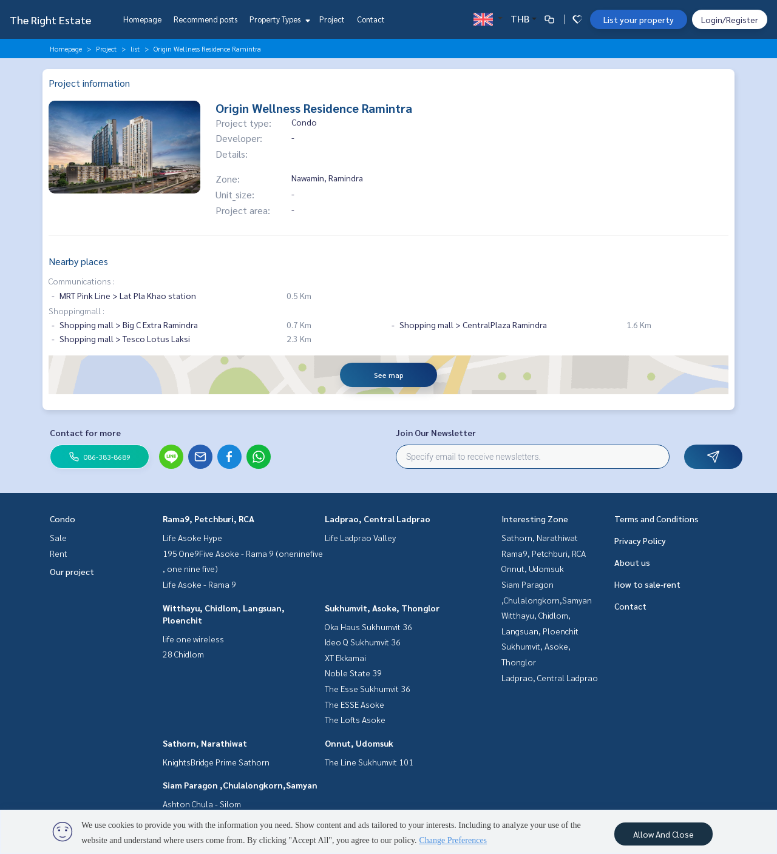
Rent (58, 553)
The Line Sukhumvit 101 (369, 761)
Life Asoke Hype (192, 537)
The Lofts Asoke (355, 719)
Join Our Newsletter (436, 432)
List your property (638, 19)
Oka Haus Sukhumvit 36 (368, 626)
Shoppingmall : (76, 310)
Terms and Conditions (656, 518)
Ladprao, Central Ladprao (377, 518)
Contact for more (85, 432)
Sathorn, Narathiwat (205, 743)
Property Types (278, 19)
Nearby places (78, 261)
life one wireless (193, 638)
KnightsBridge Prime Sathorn (216, 761)
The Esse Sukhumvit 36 (367, 688)
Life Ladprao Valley (360, 537)
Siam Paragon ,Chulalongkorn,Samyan (240, 784)
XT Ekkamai (345, 657)
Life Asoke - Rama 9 (199, 584)
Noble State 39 (353, 672)
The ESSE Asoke (354, 704)
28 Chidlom (183, 653)
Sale (58, 537)
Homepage (142, 19)
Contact (371, 19)
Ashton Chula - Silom (202, 803)
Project (332, 19)
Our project (72, 571)
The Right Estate (50, 20)
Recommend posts (205, 19)
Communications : (82, 280)
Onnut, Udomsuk (359, 743)
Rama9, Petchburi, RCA (208, 518)
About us (632, 562)
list (135, 48)
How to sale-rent (647, 584)
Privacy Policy (640, 540)
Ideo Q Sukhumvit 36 (363, 641)
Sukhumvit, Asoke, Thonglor (382, 607)
